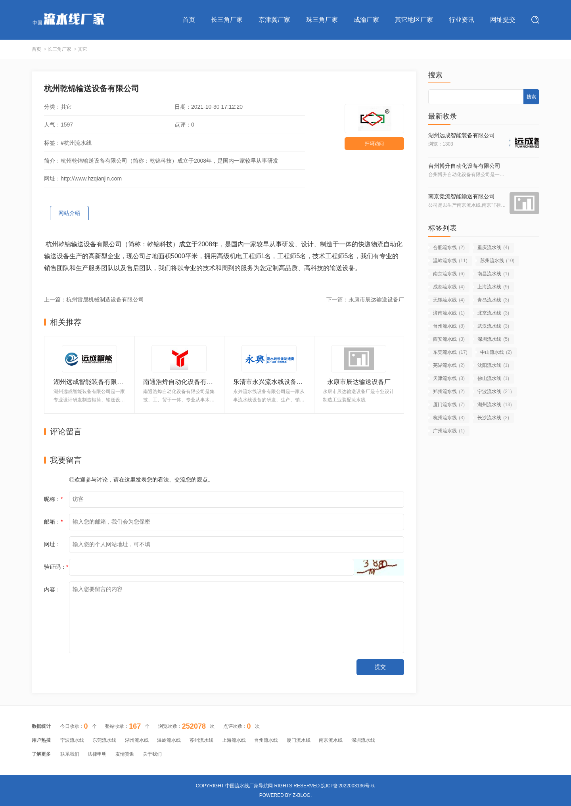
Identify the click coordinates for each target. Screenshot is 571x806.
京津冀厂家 (274, 19)
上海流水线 (493, 287)
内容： (52, 589)
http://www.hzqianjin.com (91, 178)
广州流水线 (449, 431)
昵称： (53, 499)
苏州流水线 (497, 260)
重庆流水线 (493, 247)
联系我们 (69, 754)
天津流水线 (449, 378)
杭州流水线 (449, 417)
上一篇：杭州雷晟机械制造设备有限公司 (94, 299)
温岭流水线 (450, 260)
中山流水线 (496, 352)
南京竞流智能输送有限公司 (461, 196)
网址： (52, 544)
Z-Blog (301, 795)
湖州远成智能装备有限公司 (461, 135)
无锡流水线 (449, 300)
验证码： (56, 567)
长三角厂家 (227, 19)
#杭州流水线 (76, 143)
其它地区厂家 (414, 19)
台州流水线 (449, 326)
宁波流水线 (494, 391)
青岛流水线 (493, 300)
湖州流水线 (494, 404)
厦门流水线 (449, 404)
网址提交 (502, 19)
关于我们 (152, 754)
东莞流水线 (450, 352)
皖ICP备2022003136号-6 (347, 786)
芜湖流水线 (449, 365)
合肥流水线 (449, 247)
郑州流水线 (449, 391)
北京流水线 (493, 313)
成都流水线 (449, 287)
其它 (82, 49)
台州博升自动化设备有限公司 (464, 166)
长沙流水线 (493, 417)
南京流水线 (449, 273)
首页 (188, 19)
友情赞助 (124, 754)
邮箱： (53, 521)
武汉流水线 (493, 326)
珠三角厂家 (322, 19)
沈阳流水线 (493, 365)
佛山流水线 (493, 378)
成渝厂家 (366, 19)
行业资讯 (461, 19)
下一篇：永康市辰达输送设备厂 (365, 299)
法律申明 (97, 754)
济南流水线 (449, 313)
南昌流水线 (493, 273)
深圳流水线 (493, 339)
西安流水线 (449, 339)
